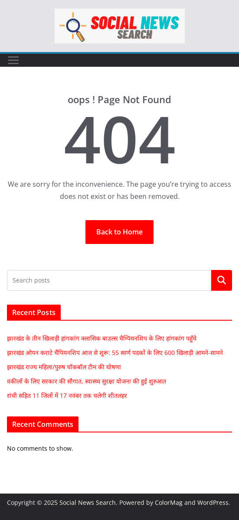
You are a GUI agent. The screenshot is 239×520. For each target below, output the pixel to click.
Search (221, 280)
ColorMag (169, 502)
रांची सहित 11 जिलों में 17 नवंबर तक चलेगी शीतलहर (67, 395)
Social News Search (87, 502)
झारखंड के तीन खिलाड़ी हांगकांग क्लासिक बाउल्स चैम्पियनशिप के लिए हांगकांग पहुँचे (101, 338)
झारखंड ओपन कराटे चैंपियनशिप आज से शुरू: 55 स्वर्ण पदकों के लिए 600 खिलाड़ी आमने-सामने (115, 352)
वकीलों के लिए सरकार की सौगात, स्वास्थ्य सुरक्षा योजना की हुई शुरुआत (86, 381)
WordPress (213, 502)
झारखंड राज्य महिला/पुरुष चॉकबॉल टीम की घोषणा (64, 367)
